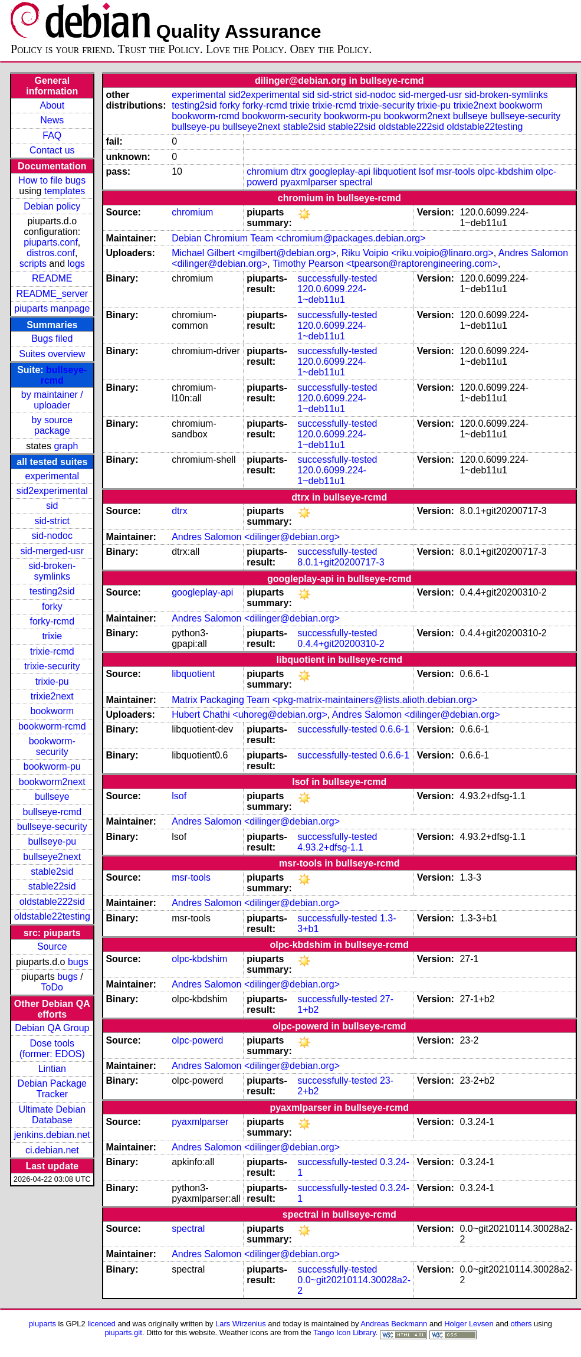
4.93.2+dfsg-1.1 (330, 847)
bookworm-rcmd (52, 726)
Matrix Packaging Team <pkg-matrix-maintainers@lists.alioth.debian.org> (324, 700)
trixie (52, 636)
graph (66, 446)
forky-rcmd (52, 621)
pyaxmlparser (308, 182)
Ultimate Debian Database (52, 1114)
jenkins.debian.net (52, 1135)
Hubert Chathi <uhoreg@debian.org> (249, 714)
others (520, 1323)
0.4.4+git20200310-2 (340, 644)
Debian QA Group (52, 1028)
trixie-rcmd (52, 651)
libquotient (394, 171)
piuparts (42, 1323)
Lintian (52, 1069)
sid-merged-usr (52, 551)
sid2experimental (52, 491)
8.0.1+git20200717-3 (340, 562)
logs (76, 264)
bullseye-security (52, 827)
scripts (33, 264)
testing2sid (52, 591)
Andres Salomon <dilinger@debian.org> (256, 537)
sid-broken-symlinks (52, 571)
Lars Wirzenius (240, 1323)
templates (64, 191)
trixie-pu (52, 681)
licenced (101, 1323)
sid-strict (52, 521)
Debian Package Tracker (52, 1088)
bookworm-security (52, 746)
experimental (52, 476)
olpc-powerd (197, 1040)
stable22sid (52, 886)
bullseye (52, 797)
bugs (78, 962)
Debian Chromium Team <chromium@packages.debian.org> (298, 238)
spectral (356, 182)
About (52, 105)
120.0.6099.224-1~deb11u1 (331, 294)
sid (52, 506)
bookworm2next (52, 782)
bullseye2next (52, 857)
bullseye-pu (52, 841)
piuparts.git (123, 1332)
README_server (52, 294)
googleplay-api (339, 171)
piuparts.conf (51, 242)
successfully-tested (337, 278)
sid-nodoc (52, 536)
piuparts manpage (52, 308)
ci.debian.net (52, 1150)
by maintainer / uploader (52, 400)
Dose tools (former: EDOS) (52, 1048)
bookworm (52, 711)
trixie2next (52, 696)
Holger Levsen (469, 1323)
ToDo (52, 987)
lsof (426, 171)
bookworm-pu (52, 766)
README (52, 278)
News (52, 120)
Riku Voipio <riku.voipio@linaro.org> (418, 253)
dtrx (299, 171)
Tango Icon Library (344, 1332)
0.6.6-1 (394, 729)
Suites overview (52, 354)
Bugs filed (52, 338)
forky (52, 606)
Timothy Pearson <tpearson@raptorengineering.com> (385, 264)
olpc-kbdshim (505, 171)
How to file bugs (52, 180)
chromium (267, 171)
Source (52, 946)
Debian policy (52, 206)
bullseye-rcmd (51, 812)
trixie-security (52, 666)
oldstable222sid (52, 902)
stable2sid (52, 871)
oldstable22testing (52, 916)
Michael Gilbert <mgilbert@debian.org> (254, 253)
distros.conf (51, 253)
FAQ (51, 135)
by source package (52, 425)
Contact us (51, 150)
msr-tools (455, 171)
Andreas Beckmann (393, 1323)
